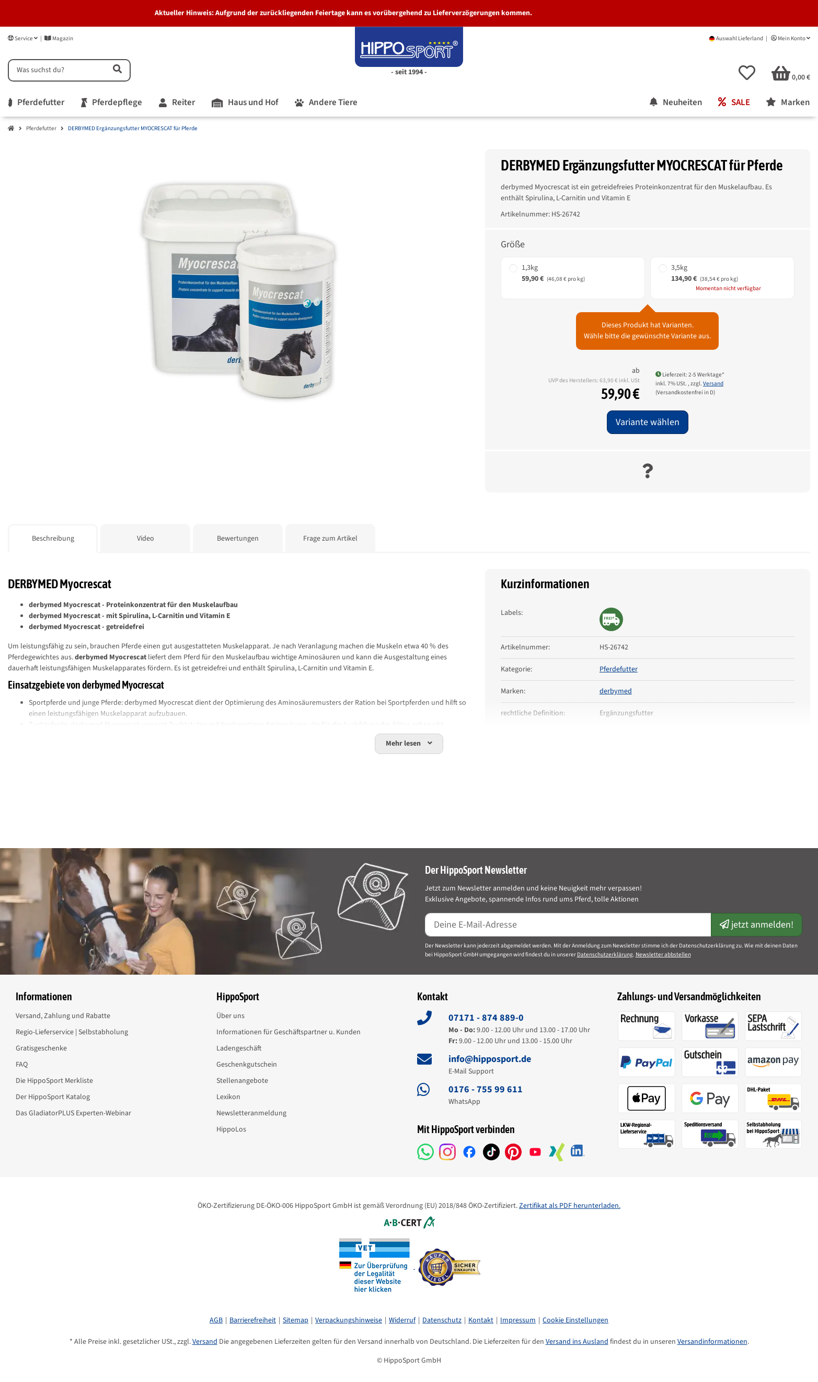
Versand (713, 383)
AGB (216, 1320)
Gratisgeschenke (41, 1048)
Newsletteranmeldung (251, 1113)
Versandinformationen (712, 1342)
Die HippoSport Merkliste (54, 1081)
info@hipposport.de (489, 1059)
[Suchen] (55, 70)
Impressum (518, 1320)
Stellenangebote (242, 1081)
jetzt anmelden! (756, 924)
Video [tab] (145, 538)
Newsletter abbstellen (663, 954)
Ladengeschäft (238, 1048)
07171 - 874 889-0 (486, 1017)
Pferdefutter (41, 128)
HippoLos (231, 1129)
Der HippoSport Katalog (53, 1097)
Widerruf (402, 1320)
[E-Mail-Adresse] (568, 924)
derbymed (616, 691)
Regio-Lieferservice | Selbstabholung (72, 1032)
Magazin (58, 38)
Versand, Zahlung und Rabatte (63, 1016)
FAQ (22, 1064)
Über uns (230, 1016)
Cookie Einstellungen (575, 1320)
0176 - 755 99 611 (485, 1089)
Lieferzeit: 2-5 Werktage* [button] (689, 375)
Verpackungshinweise (348, 1320)
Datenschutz (442, 1320)
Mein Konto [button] (790, 38)
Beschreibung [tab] (53, 538)
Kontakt (480, 1320)
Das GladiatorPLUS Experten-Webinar (73, 1113)
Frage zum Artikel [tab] (330, 538)
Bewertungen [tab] (238, 538)
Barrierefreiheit (252, 1320)
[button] (747, 73)
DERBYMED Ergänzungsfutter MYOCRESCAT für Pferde (133, 128)
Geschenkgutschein (246, 1064)
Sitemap (295, 1320)
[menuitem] (36, 103)
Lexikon (228, 1097)
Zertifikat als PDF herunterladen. (569, 1206)
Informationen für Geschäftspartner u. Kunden (288, 1032)
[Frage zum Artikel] (647, 472)
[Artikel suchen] (116, 70)
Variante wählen (647, 422)
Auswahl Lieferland (736, 38)
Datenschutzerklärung (605, 954)
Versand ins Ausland (577, 1342)
